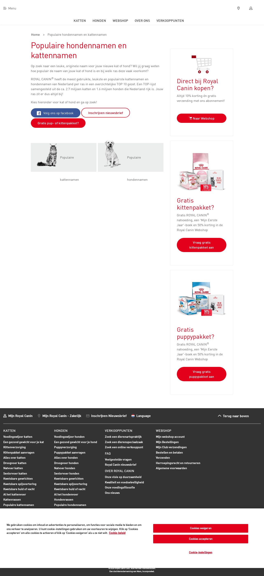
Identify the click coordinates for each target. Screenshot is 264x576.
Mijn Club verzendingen (171, 447)
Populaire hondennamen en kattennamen (76, 35)
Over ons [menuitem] (142, 20)
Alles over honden (66, 458)
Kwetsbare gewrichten (18, 479)
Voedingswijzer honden (69, 436)
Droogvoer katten (14, 463)
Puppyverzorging (65, 447)
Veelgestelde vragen (118, 459)
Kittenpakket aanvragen (18, 452)
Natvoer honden (64, 468)
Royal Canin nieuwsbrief (120, 464)
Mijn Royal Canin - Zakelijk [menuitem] (61, 415)
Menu (12, 8)
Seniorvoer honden (66, 473)
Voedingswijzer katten (17, 436)
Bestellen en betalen (169, 452)
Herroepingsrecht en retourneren (178, 462)
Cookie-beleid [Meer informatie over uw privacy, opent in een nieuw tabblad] (117, 533)
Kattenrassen (12, 499)
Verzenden (163, 457)
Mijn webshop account (170, 436)
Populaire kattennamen (18, 505)
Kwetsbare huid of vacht (19, 489)
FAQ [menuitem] (108, 453)
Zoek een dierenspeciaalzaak (124, 442)
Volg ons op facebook (55, 113)
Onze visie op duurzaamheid (123, 476)
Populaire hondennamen (70, 504)
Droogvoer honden (66, 463)
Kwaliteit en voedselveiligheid (124, 482)
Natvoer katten (13, 468)
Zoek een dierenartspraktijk (123, 436)
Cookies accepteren (200, 539)
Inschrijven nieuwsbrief (105, 112)
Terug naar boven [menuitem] (236, 416)
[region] (132, 538)
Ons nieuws (112, 492)
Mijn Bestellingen (167, 442)
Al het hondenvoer (66, 494)
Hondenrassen (63, 499)
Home (35, 35)
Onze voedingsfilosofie (120, 487)
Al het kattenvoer (14, 494)
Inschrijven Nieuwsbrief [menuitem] (108, 415)
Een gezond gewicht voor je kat (23, 442)
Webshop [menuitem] (120, 20)
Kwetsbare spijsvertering (19, 484)
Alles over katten (14, 458)
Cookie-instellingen (200, 552)
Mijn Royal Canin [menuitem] (20, 415)
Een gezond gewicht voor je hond (75, 442)
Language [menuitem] (143, 415)
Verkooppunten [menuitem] (170, 20)
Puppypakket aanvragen (69, 452)
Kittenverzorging (14, 447)
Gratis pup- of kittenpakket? (58, 123)
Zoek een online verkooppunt (124, 447)
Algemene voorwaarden (171, 468)
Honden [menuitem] (99, 20)
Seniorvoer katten (15, 473)
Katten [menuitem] (80, 20)
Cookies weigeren (200, 528)
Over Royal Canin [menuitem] (119, 470)
